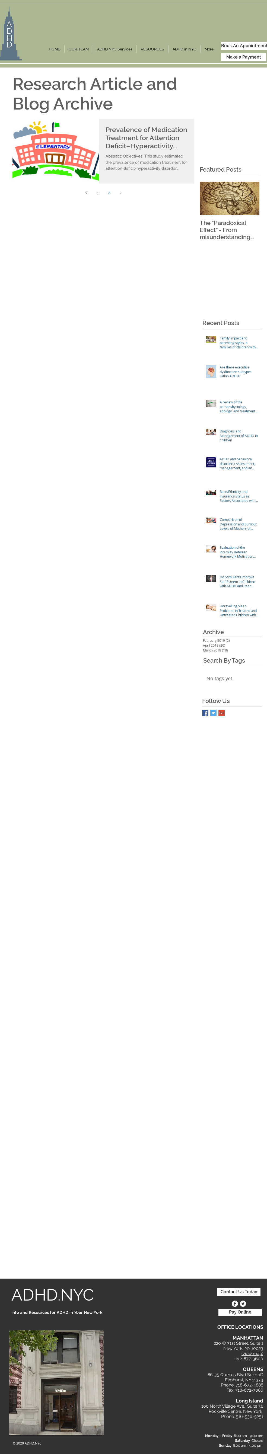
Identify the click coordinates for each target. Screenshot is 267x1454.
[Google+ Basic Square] (221, 713)
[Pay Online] (240, 1312)
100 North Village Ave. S (225, 1406)
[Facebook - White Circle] (235, 1304)
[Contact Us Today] (238, 1292)
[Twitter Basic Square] (213, 713)
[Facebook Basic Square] (205, 713)
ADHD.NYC (52, 1294)
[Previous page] (86, 193)
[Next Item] (250, 198)
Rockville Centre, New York (235, 1411)
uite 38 (256, 1406)
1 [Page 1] (97, 192)
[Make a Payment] (243, 57)
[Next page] (120, 193)
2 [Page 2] (109, 192)
